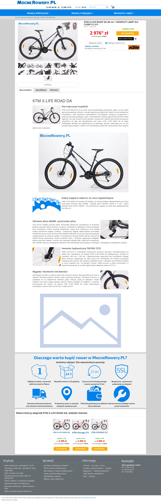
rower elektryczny (57, 479)
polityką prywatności (90, 497)
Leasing (92, 476)
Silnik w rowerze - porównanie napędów (19, 481)
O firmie (86, 465)
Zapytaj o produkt (92, 46)
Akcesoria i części (124, 13)
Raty (85, 476)
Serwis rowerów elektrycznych (55, 473)
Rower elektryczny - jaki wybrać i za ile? (19, 465)
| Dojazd (108, 468)
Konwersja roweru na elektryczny (16, 483)
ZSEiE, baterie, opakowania (93, 473)
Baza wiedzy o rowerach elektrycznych (58, 471)
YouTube (95, 465)
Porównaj (47, 85)
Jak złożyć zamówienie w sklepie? (56, 465)
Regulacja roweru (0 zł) (116, 43)
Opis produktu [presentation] (25, 90)
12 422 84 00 (51, 7)
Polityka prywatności (101, 471)
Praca (102, 465)
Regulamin (87, 471)
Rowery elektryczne (38, 13)
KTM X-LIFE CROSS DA (61, 432)
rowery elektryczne (25, 491)
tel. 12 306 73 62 (128, 467)
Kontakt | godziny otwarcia (93, 468)
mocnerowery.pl (20, 17)
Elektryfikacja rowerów (52, 476)
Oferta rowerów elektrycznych (55, 468)
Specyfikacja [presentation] (41, 90)
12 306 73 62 (66, 7)
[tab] (26, 90)
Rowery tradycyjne (83, 13)
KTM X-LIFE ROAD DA (48, 17)
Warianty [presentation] (54, 90)
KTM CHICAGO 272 (100, 432)
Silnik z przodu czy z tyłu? (13, 473)
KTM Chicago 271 (80, 432)
